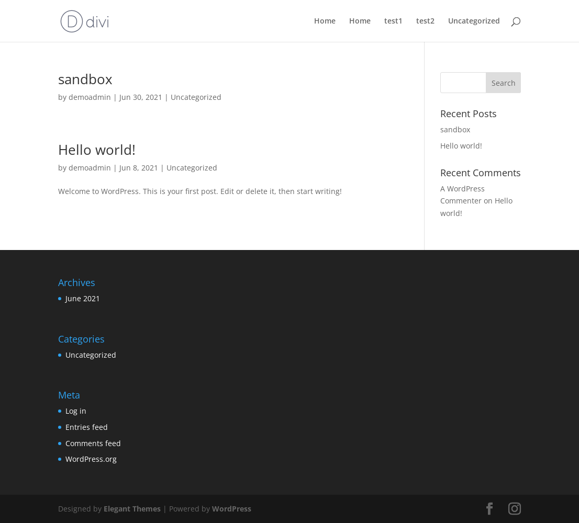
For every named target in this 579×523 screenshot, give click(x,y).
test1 (393, 21)
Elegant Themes (132, 509)
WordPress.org (91, 459)
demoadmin (90, 97)
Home (325, 21)
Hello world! (97, 149)
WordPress (231, 509)
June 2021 (82, 298)
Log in (75, 411)
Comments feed (93, 443)
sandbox (85, 79)
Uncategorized (474, 21)
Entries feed (86, 427)
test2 (425, 21)
